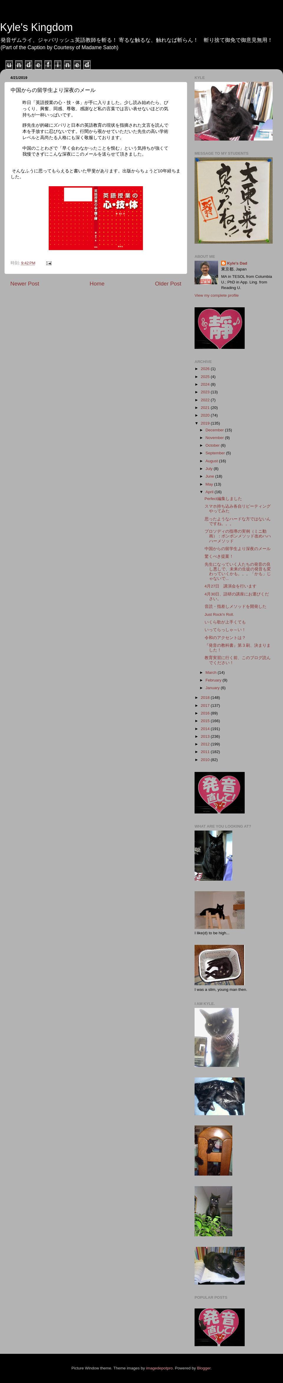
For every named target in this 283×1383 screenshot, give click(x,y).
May (209, 484)
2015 (206, 721)
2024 (206, 384)
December (215, 430)
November (215, 437)
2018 (206, 697)
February (214, 680)
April (210, 492)
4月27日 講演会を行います (231, 586)
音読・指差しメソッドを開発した (235, 606)
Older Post (168, 283)
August (212, 461)
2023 (206, 392)
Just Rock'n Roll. (219, 614)
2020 (206, 415)
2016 (206, 713)
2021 (206, 407)
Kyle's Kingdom (36, 27)
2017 (206, 705)
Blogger (203, 1368)
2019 (206, 423)
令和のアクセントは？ (225, 638)
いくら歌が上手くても (225, 622)
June (210, 476)
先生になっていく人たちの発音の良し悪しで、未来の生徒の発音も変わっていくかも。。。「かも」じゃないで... (238, 571)
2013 (206, 736)
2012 (206, 744)
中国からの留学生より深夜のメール (238, 549)
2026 (206, 369)
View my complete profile (217, 295)
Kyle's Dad (237, 263)
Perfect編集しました (223, 498)
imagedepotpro (159, 1368)
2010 (206, 759)
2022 (206, 400)
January (213, 688)
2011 (206, 752)
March (211, 672)
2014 (206, 729)
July (209, 468)
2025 (206, 376)
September (215, 453)
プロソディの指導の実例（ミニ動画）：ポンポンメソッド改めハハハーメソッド (238, 536)
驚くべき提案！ (219, 556)
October (213, 445)
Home (97, 283)
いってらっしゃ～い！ (225, 630)
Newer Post (24, 283)
